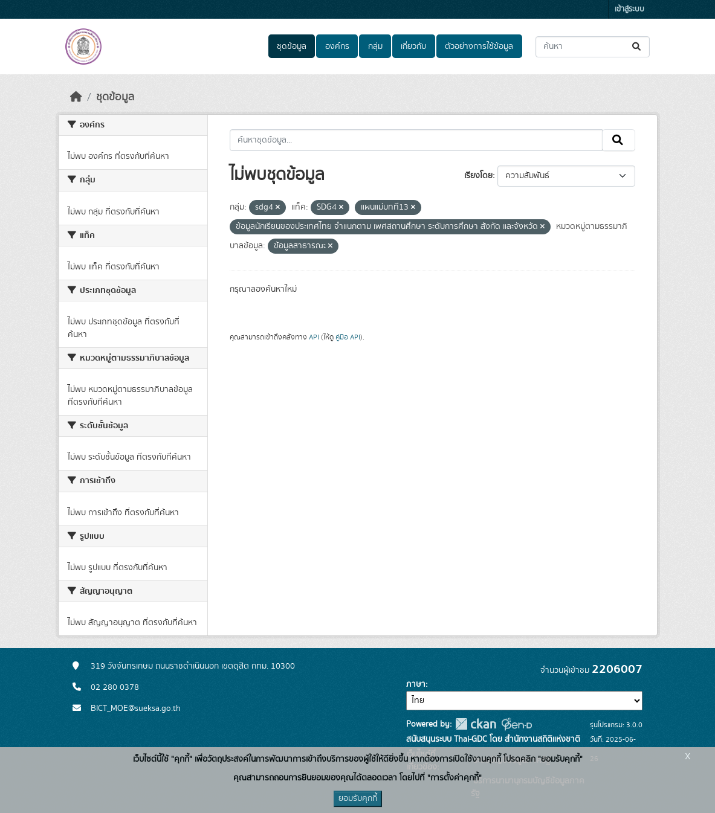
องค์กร (337, 46)
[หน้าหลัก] (76, 97)
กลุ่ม (375, 46)
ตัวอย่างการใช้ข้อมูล (479, 46)
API (314, 337)
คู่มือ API (347, 337)
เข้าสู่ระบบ (629, 9)
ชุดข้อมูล (291, 46)
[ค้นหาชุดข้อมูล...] (592, 46)
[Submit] (637, 46)
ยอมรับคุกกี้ (357, 798)
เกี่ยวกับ (413, 46)
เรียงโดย (478, 176)
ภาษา (415, 684)
